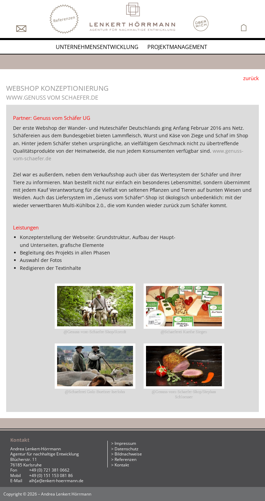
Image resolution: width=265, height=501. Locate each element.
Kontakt (122, 465)
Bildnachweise (128, 454)
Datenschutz (126, 449)
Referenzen (125, 459)
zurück (251, 78)
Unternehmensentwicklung (97, 47)
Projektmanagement (177, 47)
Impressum (125, 443)
